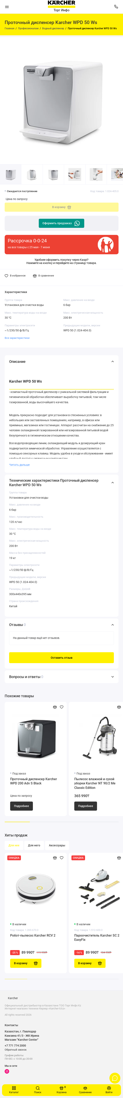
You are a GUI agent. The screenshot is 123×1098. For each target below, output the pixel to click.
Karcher (13, 998)
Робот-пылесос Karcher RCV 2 (32, 935)
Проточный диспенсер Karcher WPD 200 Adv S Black (33, 781)
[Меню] (7, 7)
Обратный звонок (16, 1049)
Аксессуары (57, 845)
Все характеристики (17, 337)
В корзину (26, 963)
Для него (34, 845)
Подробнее (21, 806)
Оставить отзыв (61, 657)
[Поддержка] (116, 7)
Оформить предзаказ (61, 223)
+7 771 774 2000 (15, 1045)
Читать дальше (19, 464)
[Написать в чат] (114, 1078)
